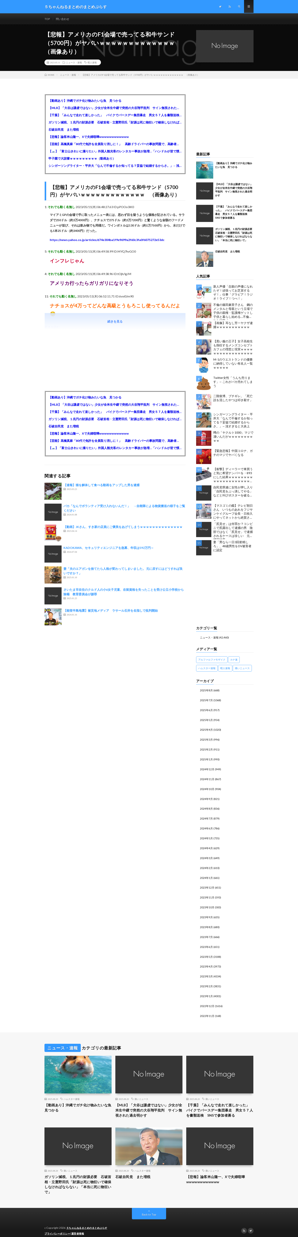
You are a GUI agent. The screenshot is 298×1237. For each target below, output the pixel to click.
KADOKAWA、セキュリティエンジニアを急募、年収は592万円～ (108, 548)
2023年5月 (206, 952)
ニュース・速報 (74, 63)
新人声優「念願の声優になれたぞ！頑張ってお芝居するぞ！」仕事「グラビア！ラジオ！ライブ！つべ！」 (233, 292)
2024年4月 (206, 845)
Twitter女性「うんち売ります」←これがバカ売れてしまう (233, 382)
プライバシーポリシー (57, 1228)
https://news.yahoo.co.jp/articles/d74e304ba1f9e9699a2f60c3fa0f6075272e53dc (107, 240)
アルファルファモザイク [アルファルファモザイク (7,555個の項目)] (211, 659)
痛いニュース (141, 1093)
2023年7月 (206, 933)
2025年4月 (206, 729)
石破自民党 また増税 (63, 130)
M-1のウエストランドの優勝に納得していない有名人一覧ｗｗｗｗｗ (233, 364)
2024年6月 (206, 826)
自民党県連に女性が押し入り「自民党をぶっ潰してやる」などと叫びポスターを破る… (233, 491)
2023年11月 (207, 894)
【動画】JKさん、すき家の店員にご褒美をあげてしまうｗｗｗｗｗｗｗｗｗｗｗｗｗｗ (122, 527)
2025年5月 (206, 719)
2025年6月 (206, 710)
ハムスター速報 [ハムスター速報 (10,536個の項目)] (207, 668)
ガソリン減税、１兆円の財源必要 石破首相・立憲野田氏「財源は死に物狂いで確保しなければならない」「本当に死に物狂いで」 (115, 122)
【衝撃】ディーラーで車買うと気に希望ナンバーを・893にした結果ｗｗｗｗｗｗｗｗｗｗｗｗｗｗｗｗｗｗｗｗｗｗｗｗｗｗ (233, 476)
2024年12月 (207, 768)
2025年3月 (206, 739)
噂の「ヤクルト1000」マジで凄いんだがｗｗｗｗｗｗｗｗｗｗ (233, 437)
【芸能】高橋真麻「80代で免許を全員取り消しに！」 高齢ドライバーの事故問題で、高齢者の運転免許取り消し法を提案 (115, 144)
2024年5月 (206, 836)
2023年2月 (206, 981)
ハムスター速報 (72, 1093)
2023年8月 (206, 923)
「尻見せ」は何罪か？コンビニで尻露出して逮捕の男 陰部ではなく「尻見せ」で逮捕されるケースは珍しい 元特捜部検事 (233, 531)
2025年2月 (206, 748)
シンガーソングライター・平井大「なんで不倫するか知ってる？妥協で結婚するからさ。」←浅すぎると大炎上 (115, 166)
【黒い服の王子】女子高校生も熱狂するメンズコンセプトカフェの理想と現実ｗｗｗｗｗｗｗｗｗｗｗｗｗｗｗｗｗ (233, 347)
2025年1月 (206, 758)
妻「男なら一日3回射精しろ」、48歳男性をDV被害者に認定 (232, 546)
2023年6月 (206, 942)
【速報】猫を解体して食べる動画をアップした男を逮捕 (101, 485)
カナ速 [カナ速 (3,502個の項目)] (234, 659)
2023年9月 (206, 913)
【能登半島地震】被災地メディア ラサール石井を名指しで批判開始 (110, 611)
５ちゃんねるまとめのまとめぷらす (86, 1222)
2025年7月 (206, 700)
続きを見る (115, 322)
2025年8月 (206, 690)
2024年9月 (206, 797)
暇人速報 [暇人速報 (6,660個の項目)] (225, 668)
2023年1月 (206, 991)
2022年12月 (207, 1000)
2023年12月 (207, 884)
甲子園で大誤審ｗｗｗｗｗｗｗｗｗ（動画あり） (81, 159)
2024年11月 (207, 777)
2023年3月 (206, 971)
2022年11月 (207, 1010)
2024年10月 (207, 787)
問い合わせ (62, 19)
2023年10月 (207, 903)
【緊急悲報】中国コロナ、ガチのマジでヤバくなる (233, 453)
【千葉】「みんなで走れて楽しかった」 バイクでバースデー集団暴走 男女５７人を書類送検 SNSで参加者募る (115, 115)
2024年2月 (206, 865)
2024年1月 (206, 874)
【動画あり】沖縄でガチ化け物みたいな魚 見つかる (84, 101)
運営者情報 (77, 1228)
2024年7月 (206, 816)
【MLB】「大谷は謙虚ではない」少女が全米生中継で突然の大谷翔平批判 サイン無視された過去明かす (115, 108)
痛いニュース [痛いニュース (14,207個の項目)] (242, 668)
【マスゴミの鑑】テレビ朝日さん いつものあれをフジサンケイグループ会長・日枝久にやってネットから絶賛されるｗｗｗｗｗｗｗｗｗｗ (233, 512)
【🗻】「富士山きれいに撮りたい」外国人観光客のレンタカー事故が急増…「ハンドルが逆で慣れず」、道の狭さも (115, 151)
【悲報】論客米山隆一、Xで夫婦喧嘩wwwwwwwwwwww (88, 137)
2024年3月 (206, 855)
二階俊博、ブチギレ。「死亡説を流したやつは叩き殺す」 (233, 398)
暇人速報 (92, 63)
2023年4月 (206, 962)
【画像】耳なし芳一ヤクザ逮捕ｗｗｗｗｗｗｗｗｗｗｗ (233, 325)
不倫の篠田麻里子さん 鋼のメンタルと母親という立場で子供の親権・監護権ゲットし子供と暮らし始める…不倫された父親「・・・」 (233, 311)
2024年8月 (206, 807)
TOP (47, 19)
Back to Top (149, 1209)
